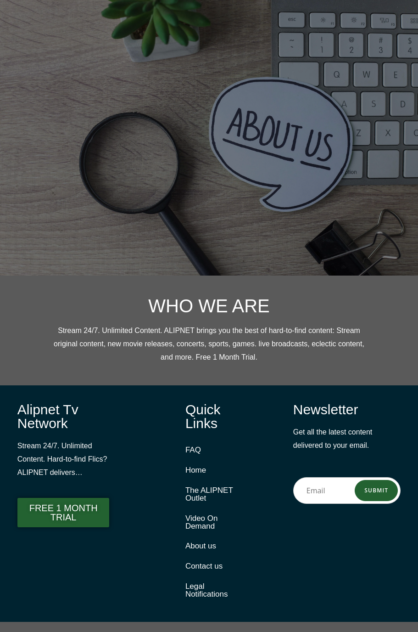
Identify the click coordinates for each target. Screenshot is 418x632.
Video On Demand (201, 527)
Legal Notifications (206, 599)
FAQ (193, 450)
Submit (376, 490)
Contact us (204, 574)
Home (195, 472)
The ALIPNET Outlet (209, 497)
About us (200, 552)
